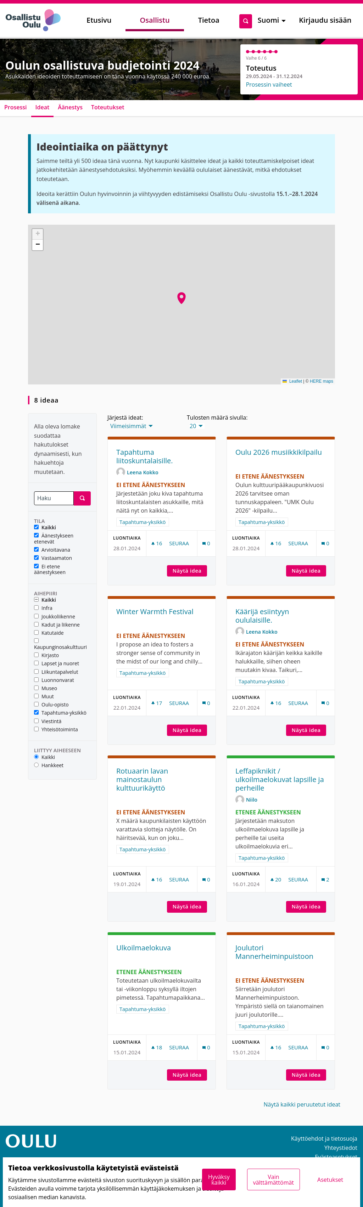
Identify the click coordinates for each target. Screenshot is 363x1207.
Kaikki (45, 528)
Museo (45, 689)
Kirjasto (46, 655)
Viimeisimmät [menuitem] (128, 426)
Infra (43, 608)
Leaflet (292, 381)
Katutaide (49, 633)
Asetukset (330, 1180)
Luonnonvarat (54, 680)
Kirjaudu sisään (325, 20)
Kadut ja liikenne (57, 625)
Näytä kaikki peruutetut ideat (302, 1104)
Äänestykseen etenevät (53, 539)
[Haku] (54, 498)
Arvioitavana (52, 550)
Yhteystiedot (340, 1148)
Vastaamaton (53, 558)
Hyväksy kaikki (219, 1179)
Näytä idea (190, 570)
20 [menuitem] (193, 426)
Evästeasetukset (336, 1157)
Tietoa (208, 20)
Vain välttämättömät (273, 1179)
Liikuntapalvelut (56, 672)
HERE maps (321, 381)
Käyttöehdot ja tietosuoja (324, 1138)
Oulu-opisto (51, 705)
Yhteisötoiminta (56, 730)
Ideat (42, 107)
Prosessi (15, 107)
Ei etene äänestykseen (50, 570)
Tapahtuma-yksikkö (60, 713)
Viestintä (47, 722)
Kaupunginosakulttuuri (60, 644)
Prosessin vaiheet (269, 84)
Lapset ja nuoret (56, 664)
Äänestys (70, 107)
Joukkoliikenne (54, 617)
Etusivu (98, 20)
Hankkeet (48, 766)
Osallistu (154, 20)
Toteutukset (107, 107)
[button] (181, 298)
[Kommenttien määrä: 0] (206, 543)
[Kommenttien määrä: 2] (325, 879)
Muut (44, 697)
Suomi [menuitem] (268, 20)
